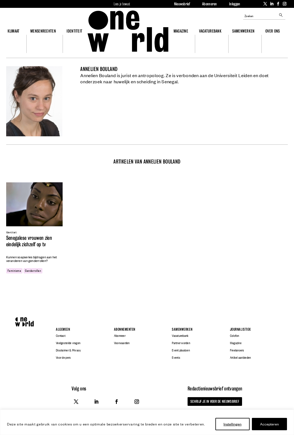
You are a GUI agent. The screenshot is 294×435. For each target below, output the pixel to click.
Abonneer (120, 335)
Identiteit (74, 31)
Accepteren (269, 424)
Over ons (272, 31)
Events (176, 357)
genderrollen (33, 270)
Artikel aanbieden (240, 357)
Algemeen (63, 329)
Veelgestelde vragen (68, 343)
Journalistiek (240, 329)
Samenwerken (243, 31)
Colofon (234, 335)
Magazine (181, 31)
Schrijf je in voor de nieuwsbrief (214, 401)
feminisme (14, 270)
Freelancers (237, 350)
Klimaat (14, 31)
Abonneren (209, 4)
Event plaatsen (181, 350)
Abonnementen (124, 329)
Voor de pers (63, 357)
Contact (60, 335)
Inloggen (234, 4)
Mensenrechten (43, 31)
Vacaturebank (210, 31)
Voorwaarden (122, 343)
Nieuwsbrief (182, 4)
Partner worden (181, 343)
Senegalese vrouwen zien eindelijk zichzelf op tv (29, 241)
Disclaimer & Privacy (68, 350)
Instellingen (232, 424)
